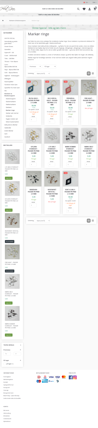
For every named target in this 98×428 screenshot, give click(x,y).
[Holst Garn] (7, 9)
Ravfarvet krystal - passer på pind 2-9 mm (12, 233)
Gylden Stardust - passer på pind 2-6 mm (12, 201)
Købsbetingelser (8, 379)
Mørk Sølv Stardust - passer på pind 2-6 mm (11, 294)
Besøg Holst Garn (8, 393)
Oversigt (5, 390)
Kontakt (5, 382)
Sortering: (31, 73)
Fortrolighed (6, 377)
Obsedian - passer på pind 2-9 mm (33, 192)
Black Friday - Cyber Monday (11, 395)
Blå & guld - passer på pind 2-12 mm (33, 100)
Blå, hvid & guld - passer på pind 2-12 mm (52, 101)
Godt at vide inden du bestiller (52, 9)
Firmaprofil (6, 387)
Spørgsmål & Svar (8, 385)
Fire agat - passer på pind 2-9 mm (11, 263)
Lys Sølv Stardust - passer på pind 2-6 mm (12, 169)
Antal (33, 116)
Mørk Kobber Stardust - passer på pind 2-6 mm (11, 326)
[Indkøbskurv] (95, 9)
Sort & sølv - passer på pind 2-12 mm (70, 192)
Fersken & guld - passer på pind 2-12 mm (70, 101)
